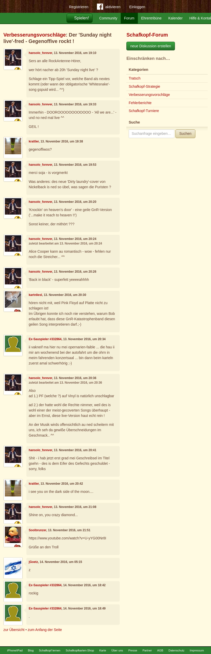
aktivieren (108, 8)
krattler (34, 141)
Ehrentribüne (151, 18)
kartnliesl (35, 295)
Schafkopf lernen (49, 650)
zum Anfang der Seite (45, 630)
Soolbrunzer (37, 530)
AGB (160, 650)
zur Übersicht (13, 630)
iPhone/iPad (15, 650)
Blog (31, 650)
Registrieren (78, 7)
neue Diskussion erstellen (150, 46)
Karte (102, 650)
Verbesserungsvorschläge (34, 35)
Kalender (175, 18)
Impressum (197, 650)
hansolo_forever (40, 53)
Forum (129, 18)
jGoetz (33, 562)
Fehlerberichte (140, 103)
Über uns (117, 650)
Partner (147, 650)
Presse (132, 650)
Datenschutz (176, 650)
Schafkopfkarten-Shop (80, 650)
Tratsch (134, 78)
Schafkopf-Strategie (144, 86)
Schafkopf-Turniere (144, 111)
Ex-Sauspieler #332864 (45, 339)
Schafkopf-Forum (147, 35)
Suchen (185, 133)
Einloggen (137, 7)
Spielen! (81, 18)
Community (108, 18)
